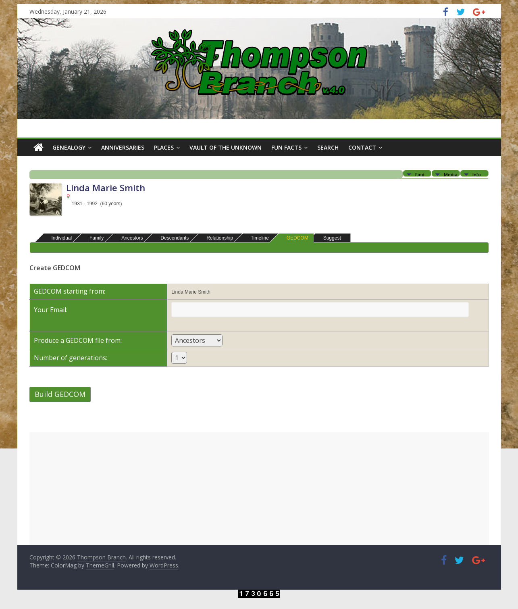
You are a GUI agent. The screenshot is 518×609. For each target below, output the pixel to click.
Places (164, 147)
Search (328, 147)
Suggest (328, 238)
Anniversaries (122, 147)
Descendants (171, 238)
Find (419, 174)
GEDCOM (293, 238)
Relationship (216, 238)
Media (451, 174)
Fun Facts (286, 147)
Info (476, 174)
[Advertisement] (259, 488)
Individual (58, 238)
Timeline (256, 238)
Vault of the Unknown (225, 147)
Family (93, 238)
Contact (362, 147)
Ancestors (128, 238)
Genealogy (68, 147)
